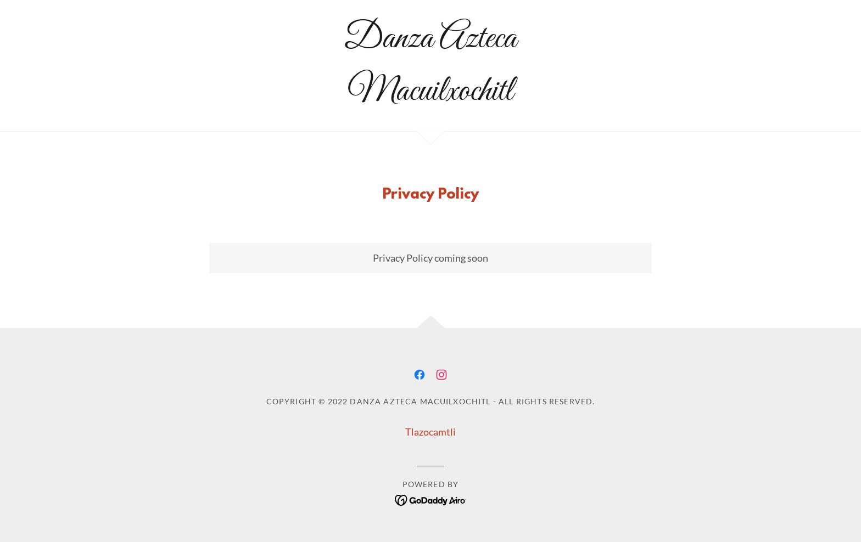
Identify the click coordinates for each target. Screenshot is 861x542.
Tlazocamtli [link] (430, 432)
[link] (430, 96)
